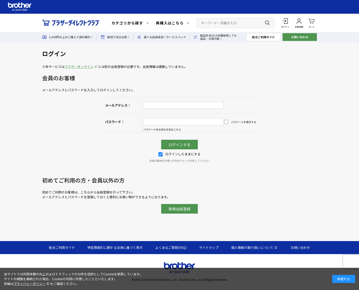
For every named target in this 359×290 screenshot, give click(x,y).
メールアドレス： (118, 105)
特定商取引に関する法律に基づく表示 (115, 247)
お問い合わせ (299, 37)
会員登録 (299, 26)
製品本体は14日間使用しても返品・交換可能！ (218, 37)
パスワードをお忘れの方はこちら (162, 129)
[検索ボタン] (267, 22)
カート (312, 22)
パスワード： (114, 121)
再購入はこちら (170, 23)
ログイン (285, 26)
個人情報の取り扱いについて (252, 247)
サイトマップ (209, 247)
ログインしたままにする (179, 154)
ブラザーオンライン (79, 66)
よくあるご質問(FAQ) (170, 247)
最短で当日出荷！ (118, 37)
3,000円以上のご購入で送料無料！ (71, 37)
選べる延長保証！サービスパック (165, 37)
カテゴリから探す (127, 23)
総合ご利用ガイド (263, 37)
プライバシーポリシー (30, 283)
